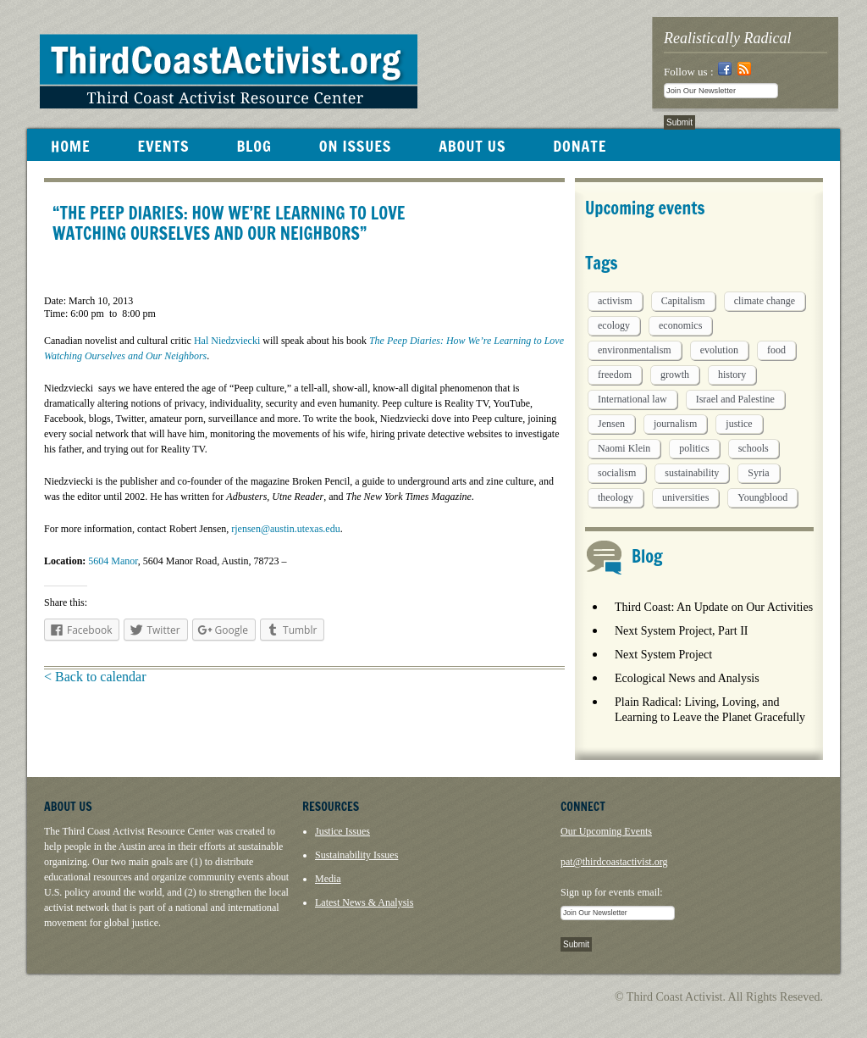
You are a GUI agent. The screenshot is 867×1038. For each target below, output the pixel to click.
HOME (70, 146)
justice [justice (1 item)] (739, 424)
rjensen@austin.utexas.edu (285, 529)
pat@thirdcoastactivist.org (614, 862)
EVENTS (163, 146)
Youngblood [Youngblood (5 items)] (762, 497)
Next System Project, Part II (681, 630)
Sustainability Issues (356, 855)
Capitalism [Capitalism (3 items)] (683, 301)
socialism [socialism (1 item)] (617, 473)
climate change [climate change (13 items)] (764, 301)
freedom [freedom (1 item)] (615, 374)
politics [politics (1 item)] (694, 448)
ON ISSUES (355, 146)
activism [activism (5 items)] (615, 301)
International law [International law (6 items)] (632, 399)
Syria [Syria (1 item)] (758, 473)
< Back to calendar (95, 676)
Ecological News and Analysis (687, 678)
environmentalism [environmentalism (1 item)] (634, 350)
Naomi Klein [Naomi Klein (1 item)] (624, 448)
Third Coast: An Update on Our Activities (714, 607)
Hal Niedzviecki (227, 341)
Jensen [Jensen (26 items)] (611, 424)
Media (328, 879)
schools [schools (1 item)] (753, 448)
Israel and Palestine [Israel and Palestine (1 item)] (735, 399)
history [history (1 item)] (732, 374)
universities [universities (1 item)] (685, 497)
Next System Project (663, 654)
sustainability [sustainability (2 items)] (692, 473)
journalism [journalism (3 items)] (675, 424)
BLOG (253, 146)
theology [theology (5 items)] (615, 497)
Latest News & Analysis (364, 902)
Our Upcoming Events (606, 831)
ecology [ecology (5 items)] (614, 325)
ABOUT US (472, 146)
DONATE (579, 146)
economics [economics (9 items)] (680, 325)
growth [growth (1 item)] (674, 374)
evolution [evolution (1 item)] (719, 350)
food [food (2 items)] (776, 350)
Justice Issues (342, 831)
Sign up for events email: (612, 892)
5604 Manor (113, 561)
